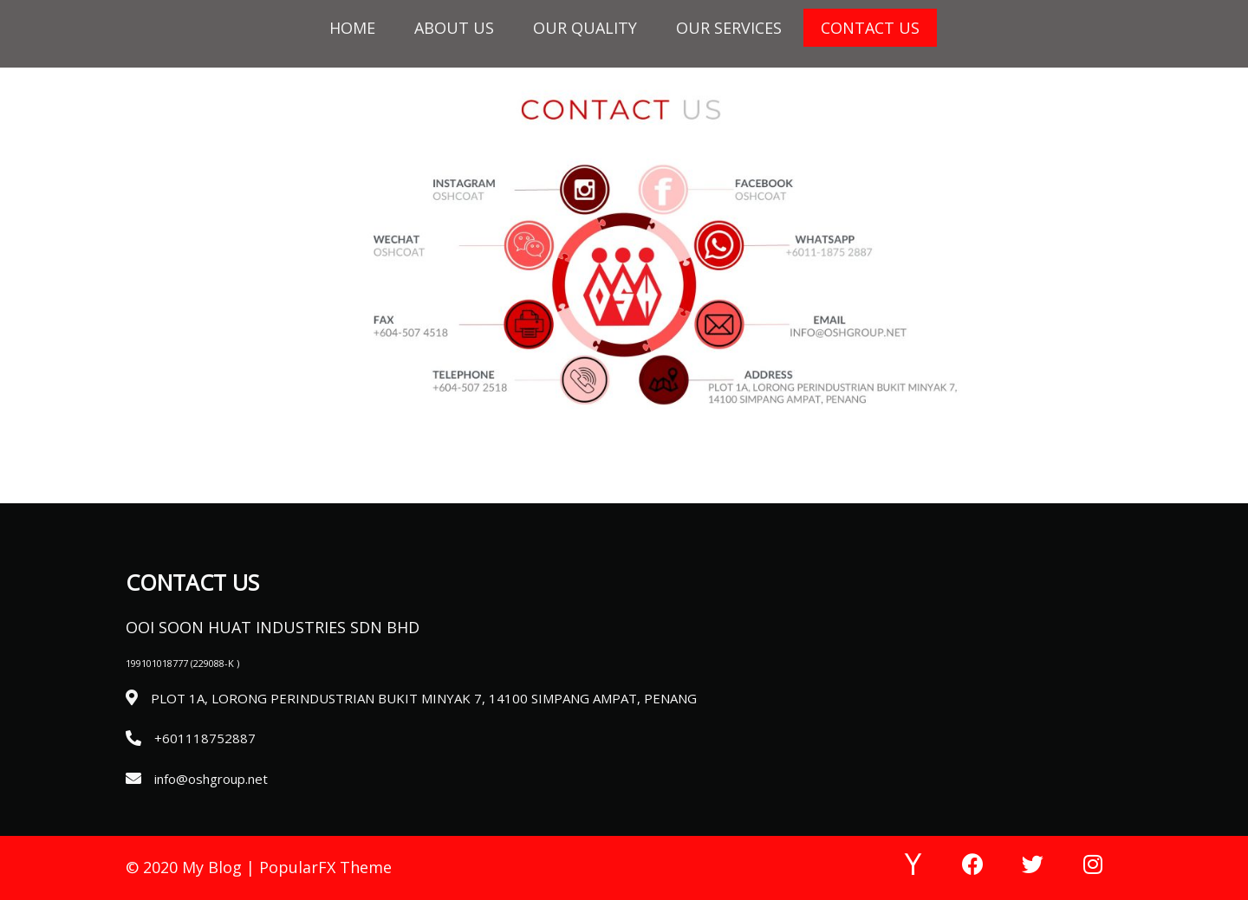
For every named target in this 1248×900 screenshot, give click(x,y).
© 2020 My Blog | (192, 867)
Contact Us (870, 27)
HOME (352, 27)
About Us (454, 27)
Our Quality (585, 27)
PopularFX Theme (325, 867)
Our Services (729, 27)
